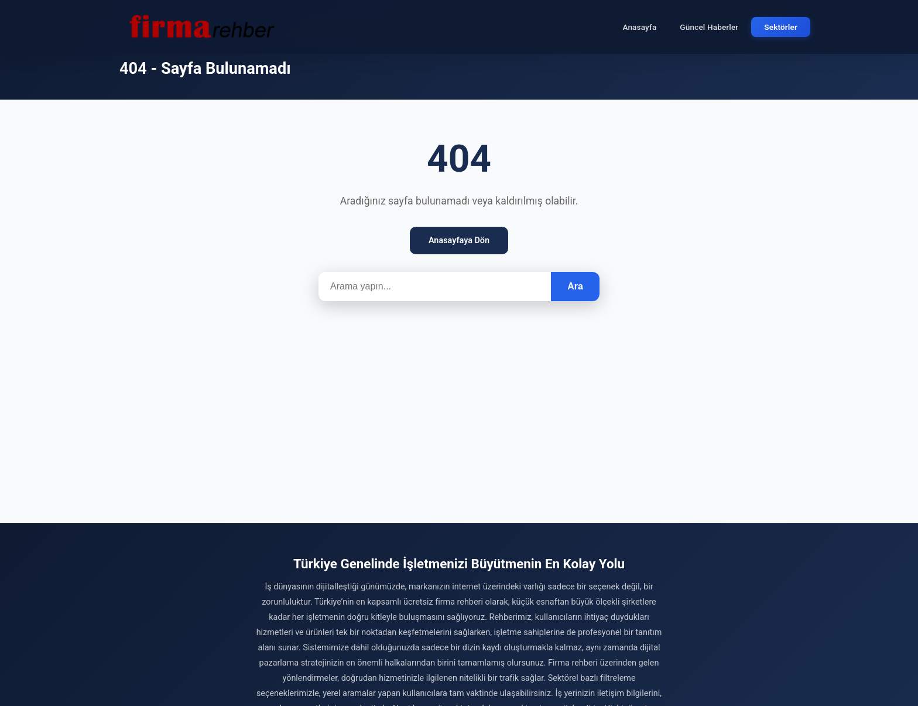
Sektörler (780, 27)
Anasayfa (639, 27)
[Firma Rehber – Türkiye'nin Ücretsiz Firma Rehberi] (201, 27)
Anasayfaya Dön (459, 240)
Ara (575, 286)
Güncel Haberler (709, 27)
